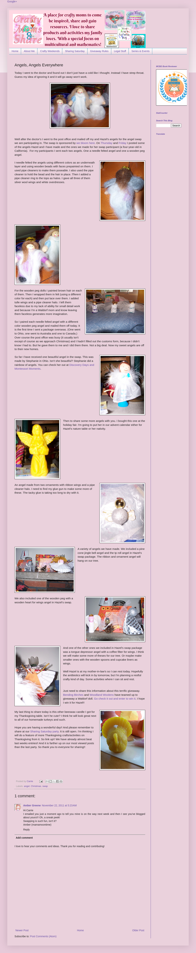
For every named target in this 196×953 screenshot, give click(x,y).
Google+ (12, 1)
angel (27, 786)
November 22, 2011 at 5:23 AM (59, 805)
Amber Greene (32, 805)
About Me (29, 51)
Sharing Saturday (75, 51)
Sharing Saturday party (44, 731)
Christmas (36, 786)
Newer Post (21, 930)
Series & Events (140, 51)
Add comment (24, 837)
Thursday (106, 142)
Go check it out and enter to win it (114, 698)
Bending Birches (73, 694)
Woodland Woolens (102, 694)
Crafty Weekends (50, 51)
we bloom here (85, 142)
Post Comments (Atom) (43, 936)
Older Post (138, 930)
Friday (122, 142)
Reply (26, 829)
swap (45, 786)
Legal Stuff (120, 51)
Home (15, 51)
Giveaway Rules (99, 51)
